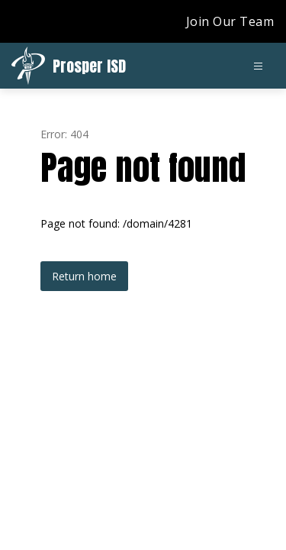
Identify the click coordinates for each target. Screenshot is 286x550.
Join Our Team (230, 21)
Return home (84, 276)
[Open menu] (258, 66)
